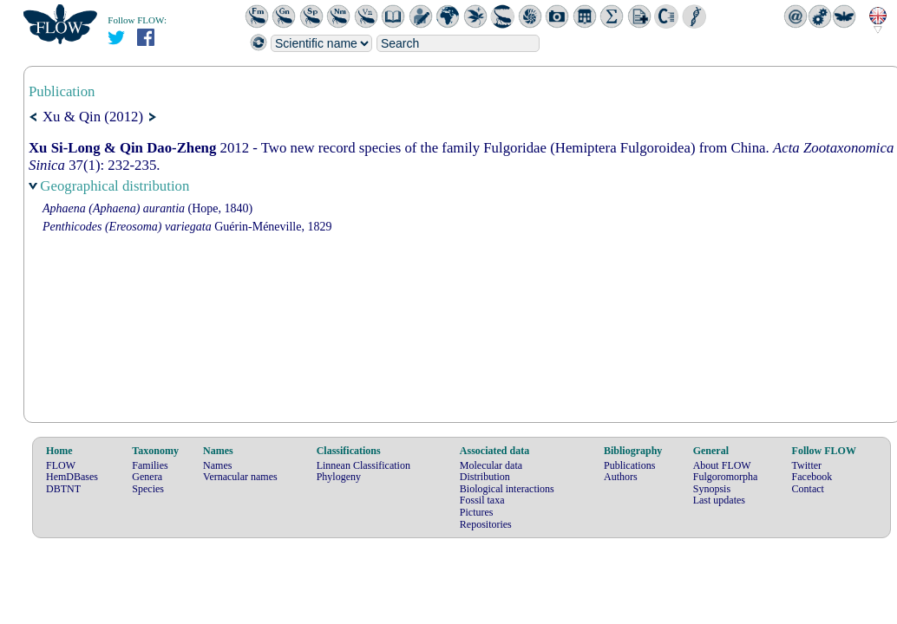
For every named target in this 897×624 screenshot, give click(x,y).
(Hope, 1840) (147, 208)
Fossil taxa (482, 500)
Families (149, 465)
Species (148, 489)
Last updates (719, 500)
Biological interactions (507, 489)
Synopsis (711, 489)
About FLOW (722, 465)
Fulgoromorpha (725, 477)
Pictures (477, 512)
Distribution (485, 477)
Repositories (486, 524)
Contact (808, 489)
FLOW (60, 465)
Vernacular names (240, 477)
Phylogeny (339, 477)
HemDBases (72, 477)
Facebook (812, 477)
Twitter (807, 465)
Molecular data (491, 465)
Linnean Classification (363, 465)
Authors (621, 477)
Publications (629, 465)
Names (217, 465)
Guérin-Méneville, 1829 (187, 226)
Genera (147, 477)
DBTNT (63, 489)
